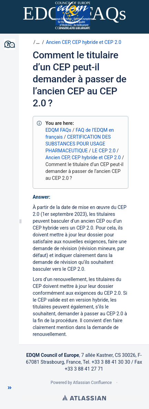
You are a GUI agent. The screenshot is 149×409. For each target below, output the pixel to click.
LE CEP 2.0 (104, 150)
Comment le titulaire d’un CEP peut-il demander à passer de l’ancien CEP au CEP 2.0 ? (79, 79)
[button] (9, 387)
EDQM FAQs (58, 130)
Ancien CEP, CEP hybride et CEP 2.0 (83, 42)
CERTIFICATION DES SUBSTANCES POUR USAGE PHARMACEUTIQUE (78, 143)
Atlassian (84, 397)
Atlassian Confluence (92, 382)
